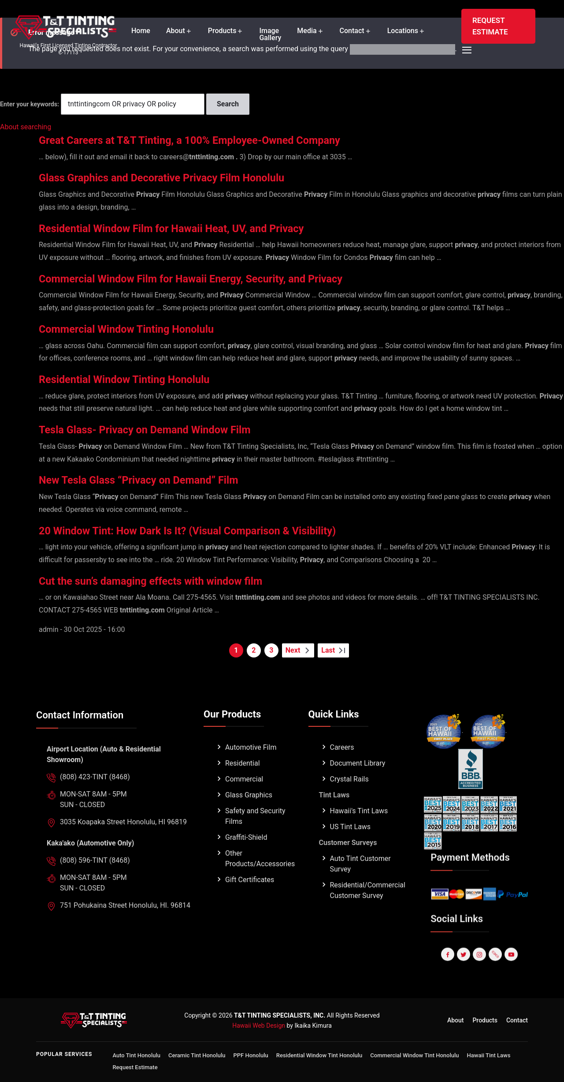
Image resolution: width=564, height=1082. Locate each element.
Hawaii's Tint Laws (359, 831)
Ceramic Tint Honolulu (197, 1055)
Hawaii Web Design (258, 1025)
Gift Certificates (249, 900)
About (175, 30)
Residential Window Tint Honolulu (319, 1055)
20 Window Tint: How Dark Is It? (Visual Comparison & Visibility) (216, 530)
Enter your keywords (28, 104)
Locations (402, 30)
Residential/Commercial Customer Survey (367, 910)
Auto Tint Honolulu (136, 1055)
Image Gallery (270, 34)
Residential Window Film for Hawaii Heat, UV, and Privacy (197, 228)
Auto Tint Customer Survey (360, 884)
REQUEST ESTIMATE (490, 26)
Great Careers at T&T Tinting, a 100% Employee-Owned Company (219, 139)
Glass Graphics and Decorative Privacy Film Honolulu (185, 177)
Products (222, 30)
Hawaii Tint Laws (489, 1055)
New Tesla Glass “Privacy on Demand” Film (158, 479)
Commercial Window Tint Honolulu (414, 1055)
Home (140, 30)
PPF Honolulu (251, 1055)
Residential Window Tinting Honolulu (141, 379)
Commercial (244, 799)
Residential (242, 783)
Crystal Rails (349, 799)
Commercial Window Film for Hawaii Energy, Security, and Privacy (220, 278)
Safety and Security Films (255, 836)
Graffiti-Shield (246, 857)
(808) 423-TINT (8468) (95, 797)
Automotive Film (250, 767)
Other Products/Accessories (260, 878)
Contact (352, 30)
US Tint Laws (350, 847)
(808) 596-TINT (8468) (95, 880)
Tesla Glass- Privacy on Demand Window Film (165, 429)
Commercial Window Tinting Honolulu (143, 328)
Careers (342, 767)
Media (306, 30)
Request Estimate (134, 1067)
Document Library (358, 783)
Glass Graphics (248, 815)
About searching (25, 127)
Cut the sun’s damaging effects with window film (172, 580)
